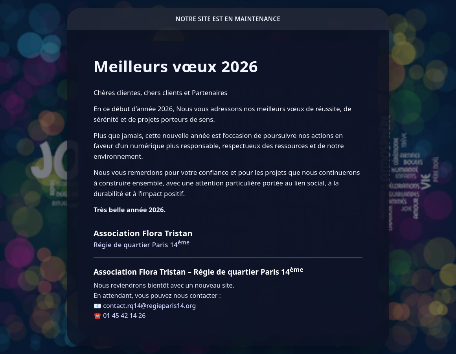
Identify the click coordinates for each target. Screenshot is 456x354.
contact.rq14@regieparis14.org (149, 305)
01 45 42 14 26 (124, 315)
